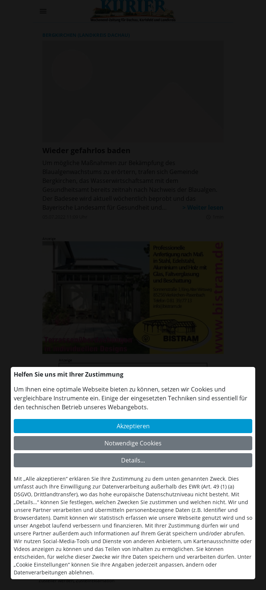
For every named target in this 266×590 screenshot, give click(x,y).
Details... (133, 460)
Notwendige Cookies (133, 443)
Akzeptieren (133, 426)
